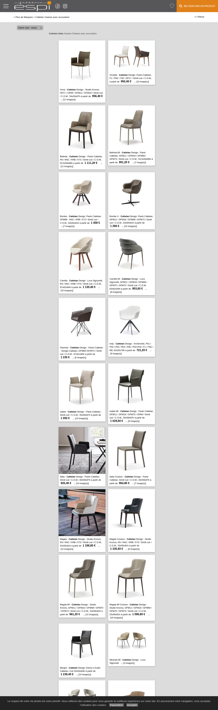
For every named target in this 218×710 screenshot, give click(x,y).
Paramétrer (116, 705)
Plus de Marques (24, 17)
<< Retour (199, 17)
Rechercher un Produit (197, 6)
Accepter (132, 705)
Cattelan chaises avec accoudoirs (52, 17)
